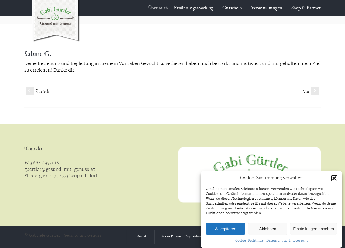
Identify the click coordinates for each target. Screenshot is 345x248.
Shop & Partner (306, 8)
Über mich (162, 8)
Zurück (37, 91)
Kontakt (33, 149)
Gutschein (232, 8)
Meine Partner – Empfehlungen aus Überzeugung (196, 237)
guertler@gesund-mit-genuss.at (59, 169)
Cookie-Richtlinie (249, 241)
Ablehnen (267, 228)
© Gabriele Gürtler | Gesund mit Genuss (62, 235)
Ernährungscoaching (196, 8)
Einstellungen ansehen (313, 228)
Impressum (298, 241)
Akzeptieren (225, 228)
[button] (334, 178)
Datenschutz (276, 241)
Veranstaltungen (266, 8)
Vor (311, 91)
